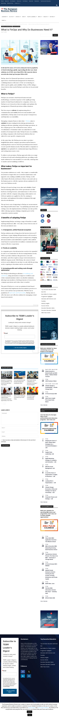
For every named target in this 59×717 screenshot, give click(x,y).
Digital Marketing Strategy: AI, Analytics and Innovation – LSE (51, 460)
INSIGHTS (45, 16)
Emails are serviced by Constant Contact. (26, 343)
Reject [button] (29, 714)
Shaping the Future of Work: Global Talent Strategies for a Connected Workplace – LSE (51, 444)
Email (6, 333)
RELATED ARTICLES (7, 368)
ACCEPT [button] (29, 711)
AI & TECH (11, 16)
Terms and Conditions (43, 707)
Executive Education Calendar (48, 310)
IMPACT (40, 16)
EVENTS (4, 20)
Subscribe (31, 1)
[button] (57, 5)
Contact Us (17, 3)
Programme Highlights (46, 296)
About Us (7, 1)
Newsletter (37, 1)
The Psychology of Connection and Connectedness (31, 397)
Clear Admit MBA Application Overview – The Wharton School (51, 539)
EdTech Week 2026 (50, 598)
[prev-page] (2, 404)
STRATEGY (18, 16)
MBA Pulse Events (45, 312)
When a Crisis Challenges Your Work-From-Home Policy (19, 397)
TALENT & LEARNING (32, 16)
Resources (19, 1)
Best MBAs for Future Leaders (49, 294)
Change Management (31, 378)
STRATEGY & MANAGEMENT (11, 24)
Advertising (3, 3)
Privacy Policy (31, 707)
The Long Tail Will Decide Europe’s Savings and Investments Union (19, 382)
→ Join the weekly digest (20, 347)
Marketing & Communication (5, 378)
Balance (16, 393)
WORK (24, 16)
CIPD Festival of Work (50, 381)
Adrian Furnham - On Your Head (31, 393)
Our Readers (12, 1)
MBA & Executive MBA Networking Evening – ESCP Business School (51, 548)
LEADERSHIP (5, 16)
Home (2, 1)
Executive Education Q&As (47, 308)
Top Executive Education (46, 1)
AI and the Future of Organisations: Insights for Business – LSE (51, 474)
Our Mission (25, 1)
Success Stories (45, 305)
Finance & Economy (23, 24)
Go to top (35, 305)
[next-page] (4, 404)
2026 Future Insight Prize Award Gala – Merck (50, 400)
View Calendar (43, 405)
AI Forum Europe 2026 (51, 393)
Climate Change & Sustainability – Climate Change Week (51, 387)
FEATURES (52, 16)
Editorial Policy (10, 3)
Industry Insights (45, 303)
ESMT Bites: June (49, 583)
